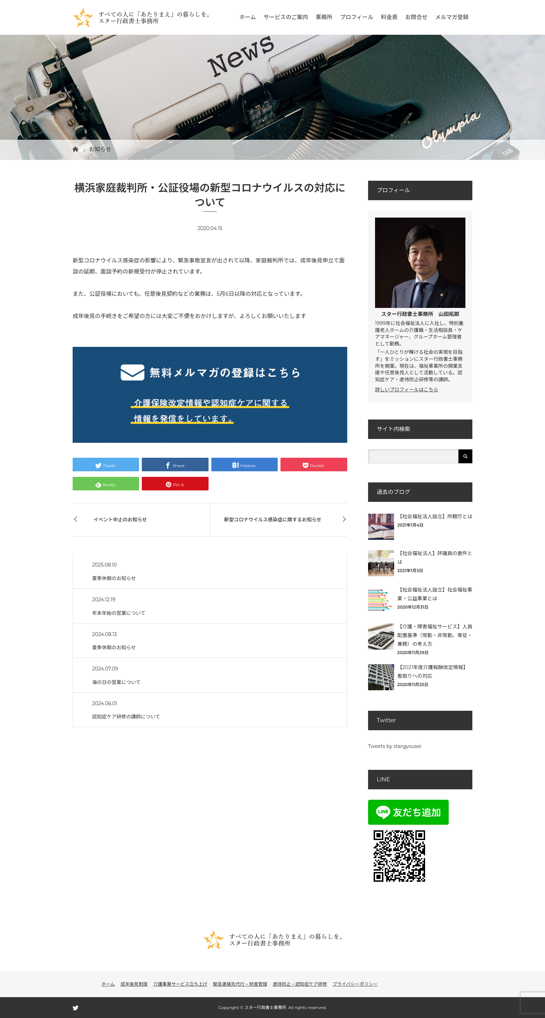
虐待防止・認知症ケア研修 (300, 984)
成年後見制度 (134, 984)
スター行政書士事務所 (407, 314)
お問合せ (416, 17)
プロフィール (356, 17)
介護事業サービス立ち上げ (180, 984)
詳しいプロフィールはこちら (406, 389)
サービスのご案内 (285, 17)
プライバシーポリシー (355, 984)
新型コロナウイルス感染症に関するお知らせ (273, 519)
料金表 (389, 17)
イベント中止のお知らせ (120, 519)
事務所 (324, 17)
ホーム (247, 17)
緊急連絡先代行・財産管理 (240, 984)
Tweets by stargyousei (394, 746)
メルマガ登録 (452, 17)
